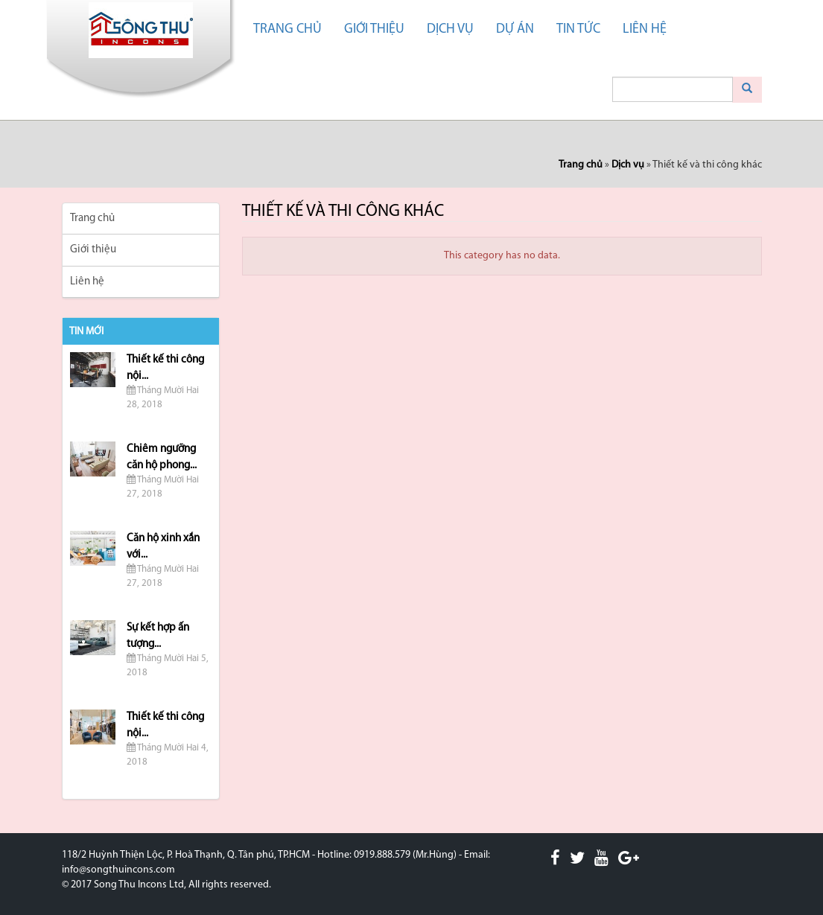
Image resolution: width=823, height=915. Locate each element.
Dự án (515, 29)
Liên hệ (645, 29)
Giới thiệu (374, 29)
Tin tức (578, 29)
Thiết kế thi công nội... (165, 367)
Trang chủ (287, 29)
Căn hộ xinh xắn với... (163, 546)
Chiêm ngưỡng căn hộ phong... (162, 457)
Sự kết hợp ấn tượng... (158, 635)
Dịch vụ (450, 29)
